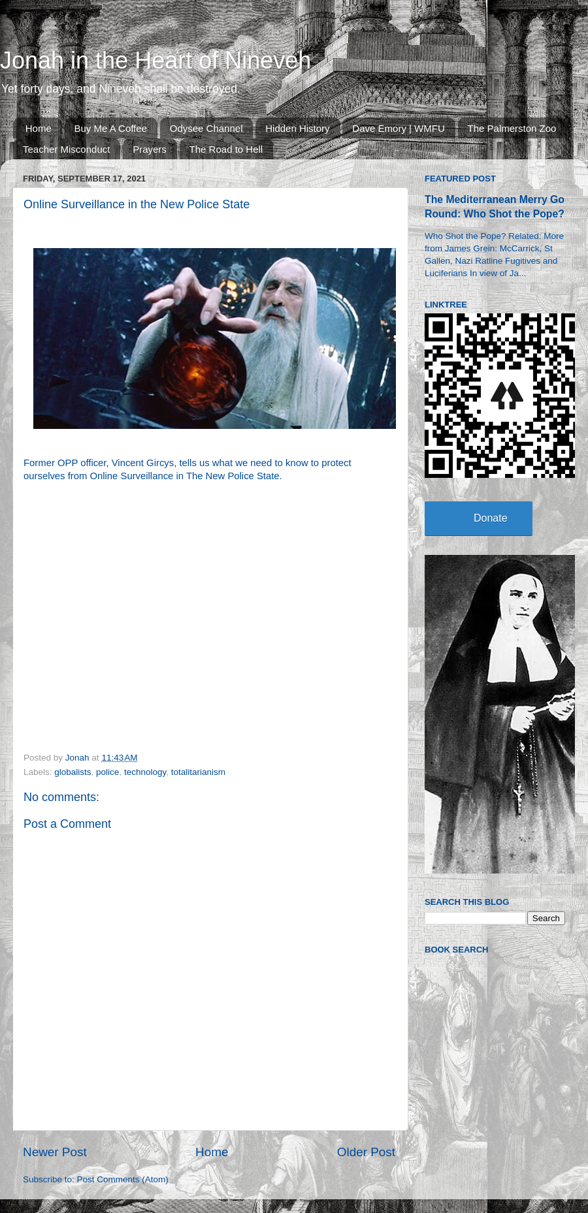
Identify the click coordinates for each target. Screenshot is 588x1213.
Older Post (366, 1152)
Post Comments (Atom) (123, 1179)
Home (38, 128)
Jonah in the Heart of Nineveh (155, 60)
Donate (491, 518)
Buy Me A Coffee (110, 128)
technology (145, 772)
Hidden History (297, 128)
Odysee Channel (206, 128)
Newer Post (55, 1152)
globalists (72, 772)
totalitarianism (198, 772)
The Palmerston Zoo (512, 128)
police (107, 772)
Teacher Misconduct (66, 149)
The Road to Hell (226, 149)
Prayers (150, 149)
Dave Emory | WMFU (398, 128)
